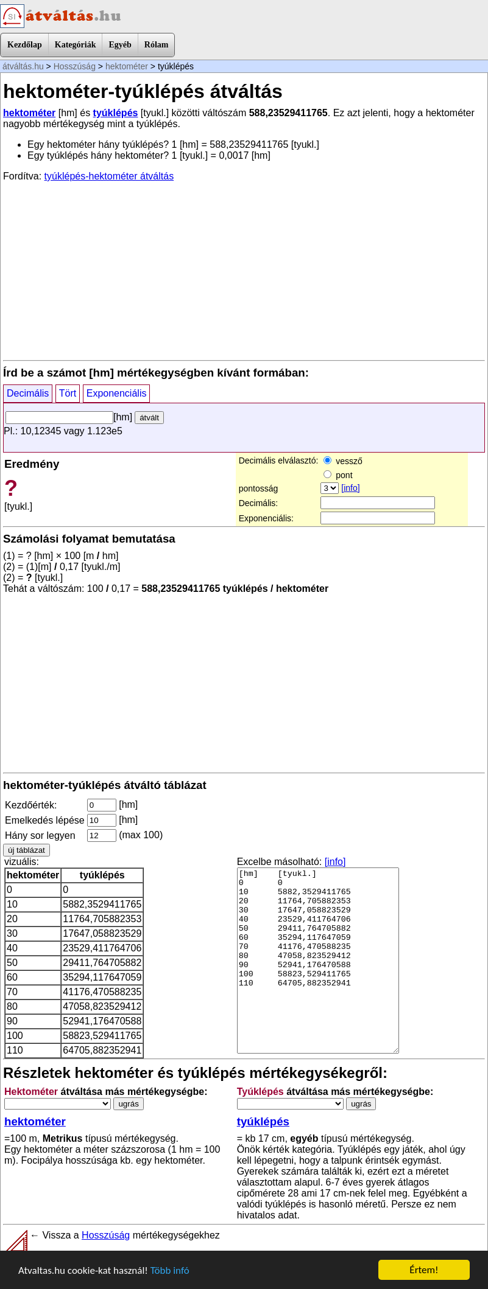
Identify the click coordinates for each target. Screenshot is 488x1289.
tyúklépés (115, 113)
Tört (67, 393)
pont (338, 475)
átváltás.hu (23, 66)
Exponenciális (117, 393)
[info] (350, 488)
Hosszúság (75, 66)
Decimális (28, 393)
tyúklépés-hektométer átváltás (109, 176)
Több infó (169, 1270)
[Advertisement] (244, 270)
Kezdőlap (24, 44)
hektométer (126, 66)
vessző (343, 461)
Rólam (156, 44)
